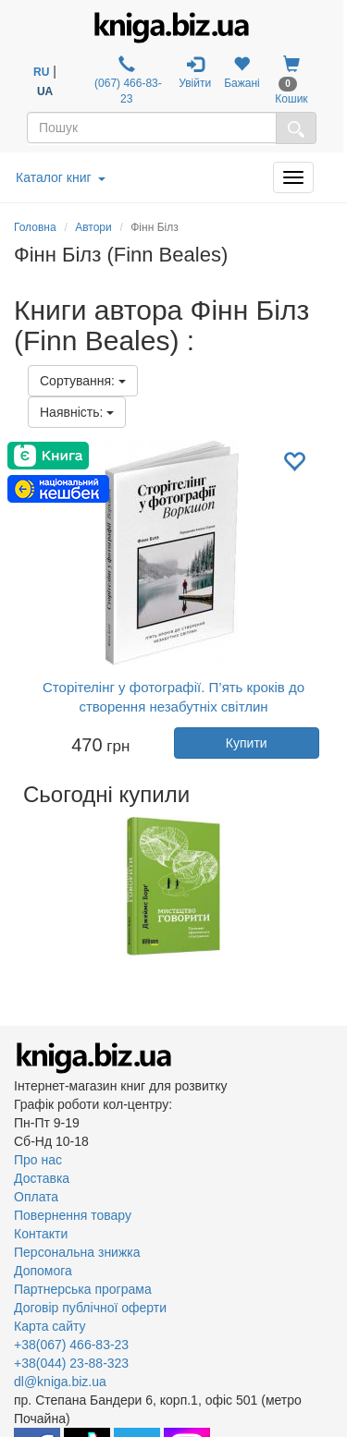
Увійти (195, 72)
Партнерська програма (83, 1289)
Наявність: (77, 412)
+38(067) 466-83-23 (71, 1344)
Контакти (41, 1233)
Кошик (291, 80)
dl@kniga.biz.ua (60, 1381)
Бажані (242, 72)
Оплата (36, 1196)
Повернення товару (72, 1215)
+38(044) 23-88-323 (71, 1363)
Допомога (43, 1270)
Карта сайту (50, 1326)
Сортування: (83, 380)
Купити (246, 743)
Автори (93, 227)
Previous (16, 886)
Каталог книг (60, 177)
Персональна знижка (77, 1252)
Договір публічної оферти (90, 1307)
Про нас (38, 1159)
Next (330, 886)
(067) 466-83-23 (127, 80)
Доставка (41, 1178)
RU (41, 72)
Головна (35, 227)
